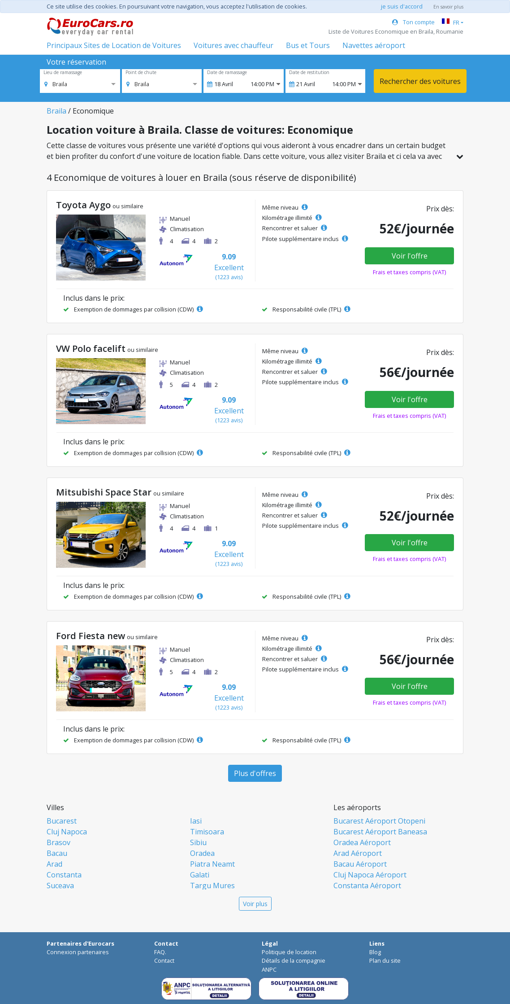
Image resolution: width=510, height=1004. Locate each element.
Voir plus (255, 903)
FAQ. (160, 952)
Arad (54, 864)
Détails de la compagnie (293, 960)
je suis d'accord (402, 6)
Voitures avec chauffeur (233, 45)
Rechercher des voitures (420, 81)
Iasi (196, 821)
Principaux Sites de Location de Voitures (114, 45)
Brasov (58, 842)
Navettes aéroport (373, 45)
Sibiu (198, 842)
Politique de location (289, 952)
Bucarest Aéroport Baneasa (380, 832)
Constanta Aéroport (367, 885)
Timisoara (207, 832)
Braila (56, 111)
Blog (375, 952)
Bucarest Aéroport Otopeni (379, 821)
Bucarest (62, 821)
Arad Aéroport (357, 853)
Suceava (60, 885)
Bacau (57, 853)
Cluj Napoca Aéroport (369, 875)
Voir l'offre (410, 256)
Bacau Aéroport (360, 864)
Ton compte (413, 22)
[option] (55, 84)
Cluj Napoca (67, 832)
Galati (199, 875)
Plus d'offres (255, 773)
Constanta (64, 875)
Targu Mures (212, 885)
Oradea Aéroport (362, 842)
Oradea (202, 853)
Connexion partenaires (78, 952)
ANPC (269, 969)
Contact (164, 960)
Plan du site (385, 960)
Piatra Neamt (212, 864)
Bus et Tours (308, 45)
